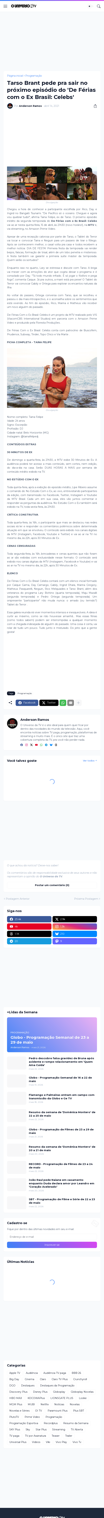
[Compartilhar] (94, 106)
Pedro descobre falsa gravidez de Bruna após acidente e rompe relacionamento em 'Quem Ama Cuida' (61, 1062)
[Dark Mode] (90, 6)
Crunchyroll (80, 1379)
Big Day (14, 1379)
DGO (12, 1385)
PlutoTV (14, 1417)
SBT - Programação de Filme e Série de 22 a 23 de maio (62, 1201)
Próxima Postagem (86, 898)
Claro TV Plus (60, 1379)
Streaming (58, 1429)
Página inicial (15, 76)
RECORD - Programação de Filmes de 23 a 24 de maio (61, 1165)
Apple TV (14, 1373)
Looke (83, 1398)
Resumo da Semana (75, 1423)
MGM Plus (15, 1404)
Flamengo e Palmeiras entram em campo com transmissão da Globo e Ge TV (62, 1096)
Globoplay (59, 1391)
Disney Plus (40, 1391)
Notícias (59, 1404)
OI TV (38, 1410)
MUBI (31, 1404)
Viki (48, 1442)
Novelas (75, 1404)
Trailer (68, 1435)
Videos (36, 1442)
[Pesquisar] (98, 6)
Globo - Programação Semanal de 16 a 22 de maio (60, 1079)
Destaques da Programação (57, 1385)
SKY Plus (14, 1429)
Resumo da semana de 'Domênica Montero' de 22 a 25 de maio (62, 1113)
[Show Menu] (5, 6)
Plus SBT (78, 1410)
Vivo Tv (77, 1442)
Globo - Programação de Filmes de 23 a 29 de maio (61, 1131)
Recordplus (51, 1423)
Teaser (56, 1435)
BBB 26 (76, 1373)
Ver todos (89, 760)
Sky (28, 1429)
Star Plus (41, 1429)
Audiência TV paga (54, 1373)
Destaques (27, 1385)
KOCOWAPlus (36, 1398)
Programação (33, 76)
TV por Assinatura (35, 1435)
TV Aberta (77, 1429)
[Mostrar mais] (78, 703)
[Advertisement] (52, 41)
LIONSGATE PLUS (61, 1398)
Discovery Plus (18, 1391)
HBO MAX (15, 1398)
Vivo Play (61, 1442)
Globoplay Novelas (82, 1391)
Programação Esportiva (23, 1423)
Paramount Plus (57, 1410)
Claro (43, 1379)
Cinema (29, 1379)
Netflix (45, 1404)
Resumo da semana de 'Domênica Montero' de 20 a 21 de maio (62, 1148)
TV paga (14, 1435)
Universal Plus (17, 1442)
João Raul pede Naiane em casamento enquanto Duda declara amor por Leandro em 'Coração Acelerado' (61, 1183)
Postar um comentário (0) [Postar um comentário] (52, 885)
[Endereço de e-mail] (52, 1237)
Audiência (32, 1373)
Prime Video (32, 1417)
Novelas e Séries (19, 1410)
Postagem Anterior (18, 898)
